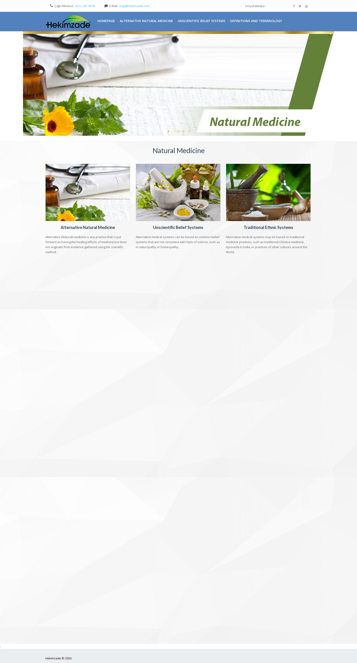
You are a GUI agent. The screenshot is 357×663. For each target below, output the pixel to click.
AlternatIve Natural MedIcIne (146, 21)
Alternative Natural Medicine (88, 227)
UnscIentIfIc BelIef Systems (201, 21)
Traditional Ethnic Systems (268, 227)
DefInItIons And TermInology (256, 21)
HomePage (106, 21)
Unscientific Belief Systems (178, 227)
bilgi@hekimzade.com (135, 6)
